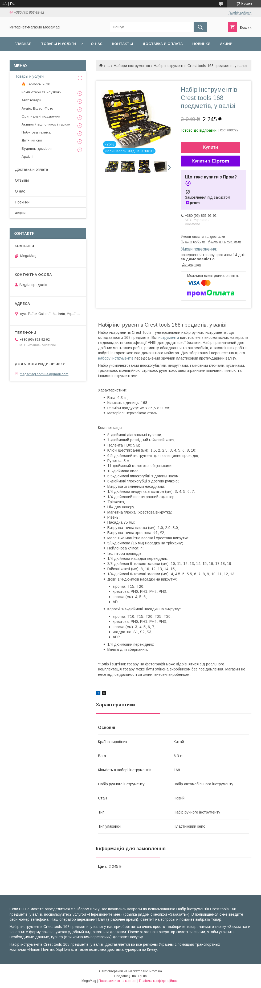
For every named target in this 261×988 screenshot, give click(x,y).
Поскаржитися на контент (118, 981)
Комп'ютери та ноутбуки (42, 92)
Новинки (201, 44)
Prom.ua (155, 971)
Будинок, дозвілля (37, 149)
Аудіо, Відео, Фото (37, 108)
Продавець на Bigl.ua (130, 976)
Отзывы (22, 180)
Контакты (122, 44)
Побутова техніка (36, 132)
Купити (210, 147)
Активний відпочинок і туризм (46, 124)
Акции (226, 44)
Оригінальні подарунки (41, 116)
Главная (22, 44)
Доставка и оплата (162, 44)
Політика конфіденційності (159, 981)
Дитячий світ (32, 140)
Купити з (210, 161)
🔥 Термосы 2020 (36, 84)
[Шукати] (200, 27)
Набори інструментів (132, 66)
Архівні (27, 157)
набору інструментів (115, 358)
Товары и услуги (58, 44)
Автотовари (31, 100)
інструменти (168, 337)
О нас (97, 44)
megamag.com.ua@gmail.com (44, 374)
